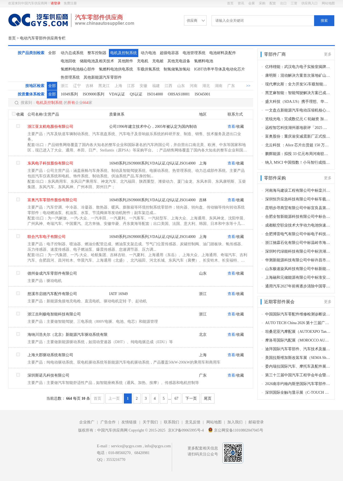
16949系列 (69, 94)
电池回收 (68, 61)
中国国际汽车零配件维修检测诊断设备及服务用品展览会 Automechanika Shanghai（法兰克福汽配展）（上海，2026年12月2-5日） (298, 314)
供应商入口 (309, 3)
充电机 (142, 61)
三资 (294, 3)
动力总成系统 (72, 53)
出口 (283, 3)
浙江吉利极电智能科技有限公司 (54, 314)
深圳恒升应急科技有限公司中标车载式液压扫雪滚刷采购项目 (298, 199)
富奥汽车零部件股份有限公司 (52, 200)
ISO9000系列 (93, 94)
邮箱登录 (256, 422)
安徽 (143, 86)
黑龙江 (104, 86)
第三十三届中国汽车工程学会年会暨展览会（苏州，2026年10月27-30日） (298, 375)
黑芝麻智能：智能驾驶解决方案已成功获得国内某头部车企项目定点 (298, 93)
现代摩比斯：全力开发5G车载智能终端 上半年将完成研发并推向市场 (298, 84)
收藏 (20, 114)
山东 (181, 86)
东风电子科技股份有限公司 (50, 163)
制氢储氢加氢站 (177, 69)
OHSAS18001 (179, 94)
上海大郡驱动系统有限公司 (50, 355)
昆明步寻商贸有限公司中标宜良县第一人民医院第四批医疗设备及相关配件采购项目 (298, 208)
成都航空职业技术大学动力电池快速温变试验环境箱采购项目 (298, 225)
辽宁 (77, 86)
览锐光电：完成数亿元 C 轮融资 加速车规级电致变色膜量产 (298, 119)
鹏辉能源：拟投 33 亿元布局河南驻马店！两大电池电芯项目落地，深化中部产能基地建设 (298, 154)
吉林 (89, 86)
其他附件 (125, 61)
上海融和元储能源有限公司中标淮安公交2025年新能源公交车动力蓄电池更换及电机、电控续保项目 (298, 277)
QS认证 (136, 94)
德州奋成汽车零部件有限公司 (52, 273)
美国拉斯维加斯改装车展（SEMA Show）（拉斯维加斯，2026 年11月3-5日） (298, 358)
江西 (168, 86)
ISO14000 (155, 94)
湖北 (206, 86)
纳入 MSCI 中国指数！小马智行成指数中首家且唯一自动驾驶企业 (298, 162)
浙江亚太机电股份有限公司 (50, 127)
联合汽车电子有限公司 (46, 237)
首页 (230, 3)
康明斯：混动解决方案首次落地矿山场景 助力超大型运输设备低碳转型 (298, 75)
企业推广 (86, 422)
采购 (262, 3)
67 (176, 398)
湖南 (218, 86)
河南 (193, 86)
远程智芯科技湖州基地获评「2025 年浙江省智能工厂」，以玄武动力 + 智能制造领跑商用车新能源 (298, 128)
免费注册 (70, 3)
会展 (251, 3)
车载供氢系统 (148, 69)
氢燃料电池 (203, 61)
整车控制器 (96, 53)
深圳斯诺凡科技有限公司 (48, 375)
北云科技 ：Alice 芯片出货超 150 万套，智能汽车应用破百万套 (298, 145)
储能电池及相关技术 (97, 61)
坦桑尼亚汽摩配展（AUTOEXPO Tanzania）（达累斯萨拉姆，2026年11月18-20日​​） (298, 332)
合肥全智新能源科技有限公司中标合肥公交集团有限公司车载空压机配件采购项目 (298, 217)
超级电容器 (169, 53)
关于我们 (150, 422)
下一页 (191, 398)
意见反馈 (192, 422)
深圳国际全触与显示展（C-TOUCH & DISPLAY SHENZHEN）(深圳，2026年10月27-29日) (298, 392)
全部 (52, 53)
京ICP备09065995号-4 (186, 430)
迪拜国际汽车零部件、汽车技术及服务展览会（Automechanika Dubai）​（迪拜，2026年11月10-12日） (298, 349)
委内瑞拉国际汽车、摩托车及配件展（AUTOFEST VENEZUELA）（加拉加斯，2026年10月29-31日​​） (298, 366)
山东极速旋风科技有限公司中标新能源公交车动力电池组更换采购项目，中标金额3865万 (298, 269)
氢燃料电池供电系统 (116, 69)
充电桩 (158, 61)
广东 (231, 86)
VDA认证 (117, 94)
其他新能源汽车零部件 (103, 77)
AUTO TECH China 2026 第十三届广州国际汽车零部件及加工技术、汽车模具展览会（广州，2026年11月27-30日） (298, 323)
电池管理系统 (194, 53)
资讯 (241, 3)
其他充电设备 (178, 61)
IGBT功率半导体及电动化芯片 (219, 69)
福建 (156, 86)
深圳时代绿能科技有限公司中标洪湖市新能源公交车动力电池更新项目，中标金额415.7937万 (298, 251)
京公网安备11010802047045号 (235, 429)
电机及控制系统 (123, 53)
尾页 (208, 398)
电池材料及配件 (222, 53)
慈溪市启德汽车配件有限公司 (52, 294)
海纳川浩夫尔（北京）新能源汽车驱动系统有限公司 (67, 336)
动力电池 (148, 53)
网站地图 (328, 3)
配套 (273, 3)
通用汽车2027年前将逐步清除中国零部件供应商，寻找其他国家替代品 (298, 286)
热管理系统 (70, 77)
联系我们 (171, 422)
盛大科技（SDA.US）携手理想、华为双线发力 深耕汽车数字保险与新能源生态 (298, 102)
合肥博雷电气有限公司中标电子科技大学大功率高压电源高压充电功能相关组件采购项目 (298, 234)
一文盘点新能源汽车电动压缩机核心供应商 (298, 110)
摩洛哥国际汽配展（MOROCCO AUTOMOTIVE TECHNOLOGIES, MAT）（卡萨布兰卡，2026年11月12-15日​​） (298, 340)
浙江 (64, 86)
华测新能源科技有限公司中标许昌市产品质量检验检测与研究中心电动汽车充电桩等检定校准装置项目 (298, 260)
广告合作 (108, 422)
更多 (328, 54)
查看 (231, 127)
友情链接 (129, 422)
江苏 (131, 86)
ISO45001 (202, 94)
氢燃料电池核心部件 (78, 69)
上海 (118, 86)
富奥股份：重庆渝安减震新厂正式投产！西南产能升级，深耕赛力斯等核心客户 (298, 136)
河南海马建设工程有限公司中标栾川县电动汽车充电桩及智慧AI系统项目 (298, 190)
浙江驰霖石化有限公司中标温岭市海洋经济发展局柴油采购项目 (298, 243)
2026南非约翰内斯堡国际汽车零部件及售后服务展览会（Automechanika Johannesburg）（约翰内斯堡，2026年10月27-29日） (298, 384)
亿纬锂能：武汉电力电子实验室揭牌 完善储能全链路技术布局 (298, 67)
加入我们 (235, 422)
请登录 (55, 3)
